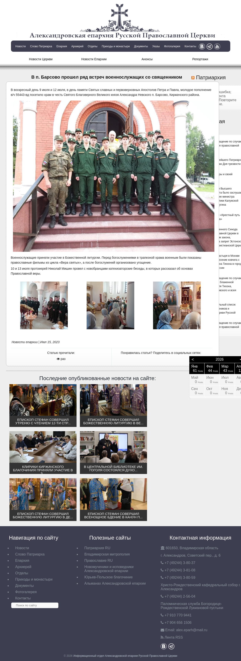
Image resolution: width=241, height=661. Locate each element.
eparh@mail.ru (191, 630)
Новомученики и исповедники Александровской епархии (109, 569)
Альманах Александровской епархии (115, 583)
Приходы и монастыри (116, 46)
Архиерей (77, 46)
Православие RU (98, 560)
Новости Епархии (94, 59)
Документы (141, 46)
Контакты (190, 46)
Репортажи (200, 59)
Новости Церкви (41, 59)
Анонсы (147, 59)
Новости (20, 46)
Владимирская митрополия (107, 554)
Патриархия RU (97, 548)
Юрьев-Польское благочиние (108, 577)
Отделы (92, 46)
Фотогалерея (172, 46)
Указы (156, 46)
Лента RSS (173, 637)
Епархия (61, 46)
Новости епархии (25, 342)
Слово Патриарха (41, 46)
